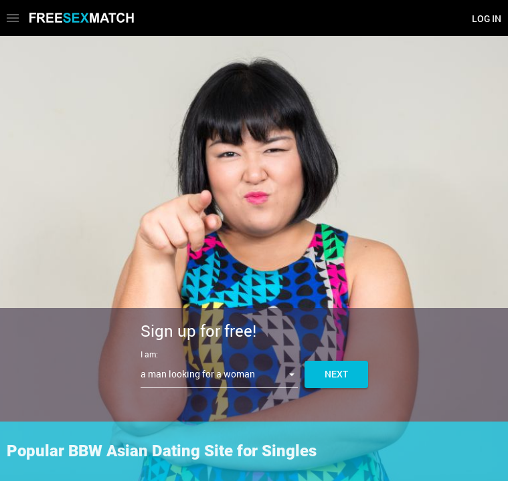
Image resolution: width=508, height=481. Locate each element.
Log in (486, 18)
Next (336, 373)
